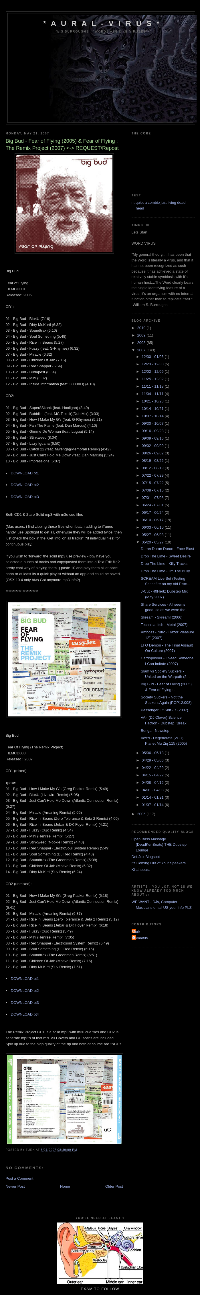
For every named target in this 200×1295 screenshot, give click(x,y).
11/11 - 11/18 (153, 386)
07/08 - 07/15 (153, 490)
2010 (142, 328)
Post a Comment (19, 1178)
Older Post (114, 1186)
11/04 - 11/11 (153, 394)
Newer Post (15, 1186)
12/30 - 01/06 (153, 357)
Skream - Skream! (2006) (162, 617)
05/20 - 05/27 (153, 542)
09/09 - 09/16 (153, 438)
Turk (136, 931)
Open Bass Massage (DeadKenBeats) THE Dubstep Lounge (159, 844)
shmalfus (140, 938)
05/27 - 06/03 (153, 535)
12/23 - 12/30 (153, 364)
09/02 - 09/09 (153, 446)
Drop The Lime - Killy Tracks (164, 563)
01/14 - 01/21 (153, 797)
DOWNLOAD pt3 (25, 497)
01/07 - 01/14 (153, 805)
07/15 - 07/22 (153, 483)
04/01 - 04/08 (153, 790)
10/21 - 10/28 (153, 401)
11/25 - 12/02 (153, 379)
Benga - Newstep (155, 730)
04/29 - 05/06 (153, 760)
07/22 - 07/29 (153, 475)
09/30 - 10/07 (153, 423)
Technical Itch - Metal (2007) (164, 625)
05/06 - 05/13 (153, 753)
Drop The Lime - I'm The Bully (165, 571)
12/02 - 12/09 (153, 371)
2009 (142, 335)
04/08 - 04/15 (153, 782)
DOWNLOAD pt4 (25, 1014)
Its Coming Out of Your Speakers (159, 863)
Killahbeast (141, 869)
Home (65, 1186)
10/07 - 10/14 (153, 416)
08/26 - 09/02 (153, 453)
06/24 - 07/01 (153, 505)
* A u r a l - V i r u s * (102, 23)
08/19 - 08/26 (153, 460)
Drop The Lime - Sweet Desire (166, 556)
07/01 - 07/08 (153, 498)
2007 (142, 350)
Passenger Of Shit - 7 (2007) (164, 710)
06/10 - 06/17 (153, 520)
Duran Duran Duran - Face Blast (167, 549)
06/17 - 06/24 (153, 512)
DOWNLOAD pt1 (25, 473)
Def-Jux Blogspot (146, 857)
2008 (142, 343)
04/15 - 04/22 (153, 775)
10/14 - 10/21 (153, 408)
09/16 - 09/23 (153, 431)
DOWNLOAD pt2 (25, 485)
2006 (142, 814)
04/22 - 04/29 (153, 768)
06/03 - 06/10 (153, 527)
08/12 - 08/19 (153, 468)
